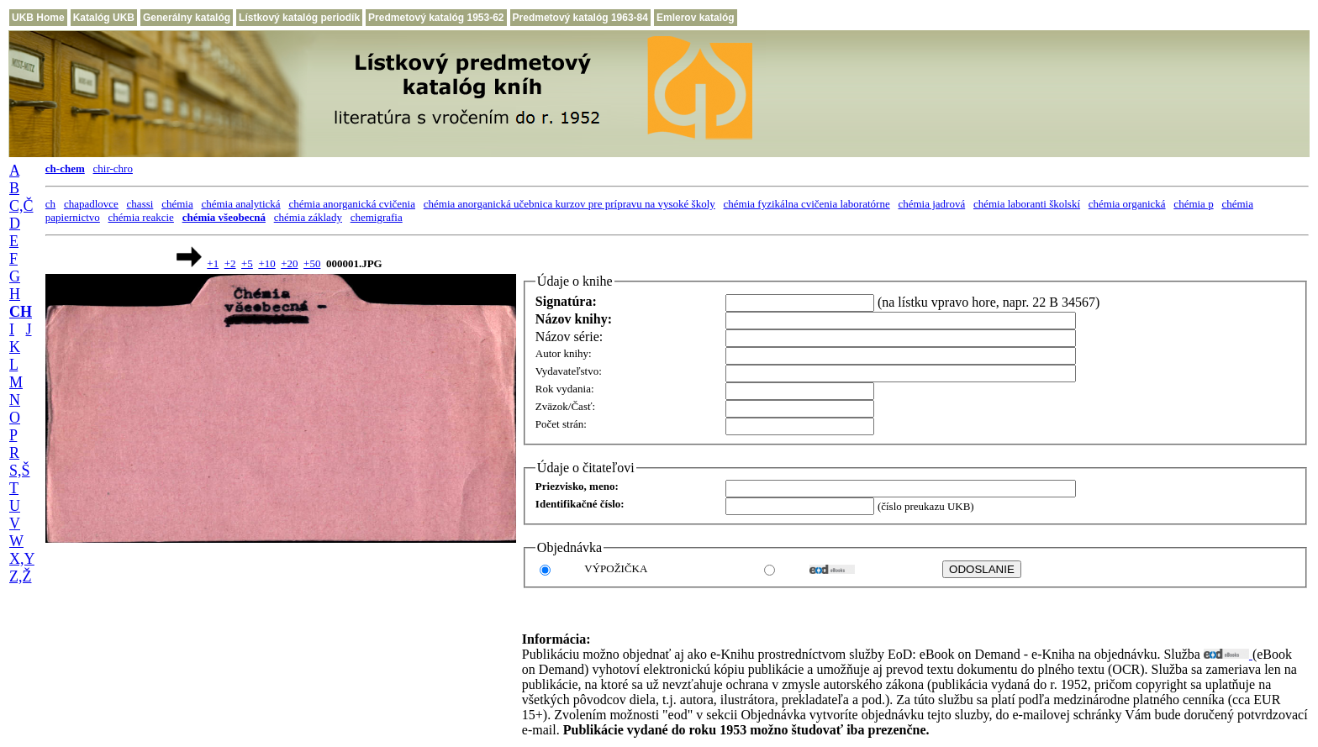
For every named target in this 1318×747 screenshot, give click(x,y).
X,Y (21, 558)
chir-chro (113, 168)
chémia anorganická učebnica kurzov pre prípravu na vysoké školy (569, 203)
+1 (213, 263)
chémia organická (1127, 203)
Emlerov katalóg (695, 18)
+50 (311, 263)
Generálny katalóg (186, 18)
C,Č (21, 205)
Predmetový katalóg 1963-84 (580, 18)
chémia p (1193, 203)
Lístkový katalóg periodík (299, 18)
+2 (230, 263)
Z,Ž (20, 576)
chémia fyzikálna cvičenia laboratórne (807, 203)
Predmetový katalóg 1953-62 (435, 18)
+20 (289, 263)
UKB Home (38, 18)
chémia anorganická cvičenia (351, 203)
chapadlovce (91, 203)
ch (50, 203)
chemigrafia (377, 217)
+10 (266, 263)
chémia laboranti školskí (1026, 203)
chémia (177, 203)
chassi (140, 203)
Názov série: (569, 336)
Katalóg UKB (103, 18)
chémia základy (308, 217)
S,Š (19, 470)
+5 (247, 263)
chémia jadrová (931, 203)
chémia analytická (240, 203)
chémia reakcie (141, 217)
